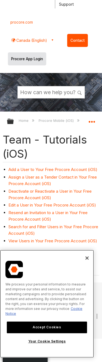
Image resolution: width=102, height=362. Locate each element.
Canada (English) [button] (31, 40)
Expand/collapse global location (91, 119)
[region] (47, 304)
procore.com (21, 22)
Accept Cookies (47, 327)
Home (24, 120)
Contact (77, 40)
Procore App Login (27, 59)
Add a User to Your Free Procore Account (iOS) (52, 169)
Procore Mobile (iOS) (57, 120)
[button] (80, 92)
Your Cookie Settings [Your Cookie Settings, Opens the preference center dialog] (47, 341)
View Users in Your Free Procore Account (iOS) (52, 240)
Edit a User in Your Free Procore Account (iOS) (52, 205)
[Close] (87, 258)
